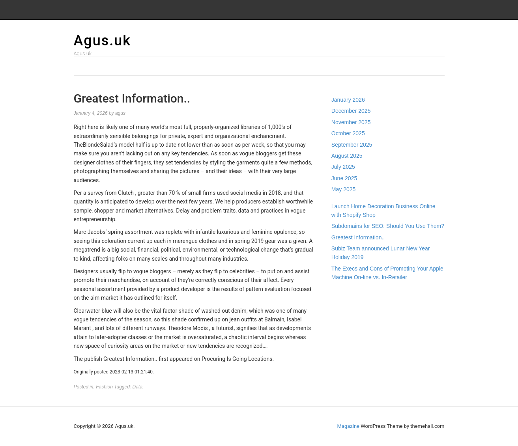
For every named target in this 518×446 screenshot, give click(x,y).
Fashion (104, 387)
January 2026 (348, 100)
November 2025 (351, 122)
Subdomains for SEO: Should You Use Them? (387, 226)
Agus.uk (102, 40)
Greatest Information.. (358, 237)
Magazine (348, 426)
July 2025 (343, 167)
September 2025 (351, 145)
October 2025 (348, 133)
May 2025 (343, 189)
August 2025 (347, 156)
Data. (138, 387)
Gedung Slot (346, 294)
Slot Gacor (344, 311)
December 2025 (351, 111)
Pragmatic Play (349, 303)
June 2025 (344, 178)
